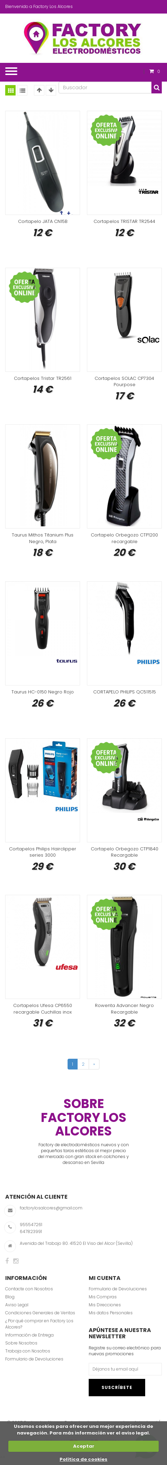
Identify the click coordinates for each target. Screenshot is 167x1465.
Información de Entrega (29, 1340)
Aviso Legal (16, 1310)
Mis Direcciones (105, 1310)
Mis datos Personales (111, 1318)
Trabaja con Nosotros (27, 1356)
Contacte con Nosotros (29, 1294)
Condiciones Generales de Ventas (40, 1318)
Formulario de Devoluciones (34, 1364)
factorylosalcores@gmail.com (51, 1213)
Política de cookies (83, 1459)
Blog (10, 1302)
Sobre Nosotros (21, 1348)
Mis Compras (103, 1302)
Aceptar (83, 1446)
